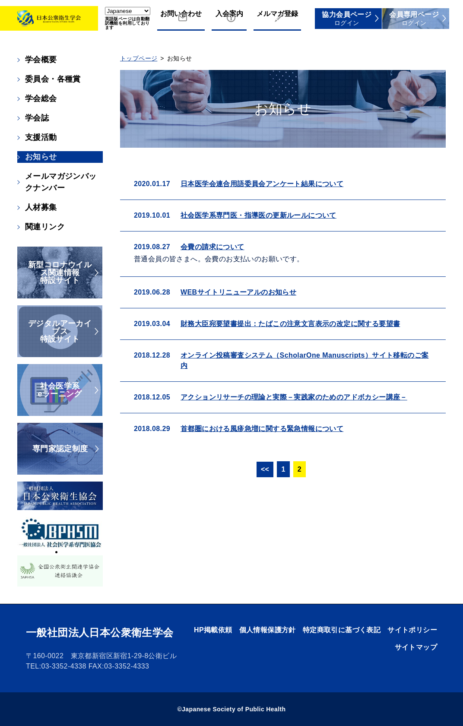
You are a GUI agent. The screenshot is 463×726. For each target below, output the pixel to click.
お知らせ (41, 156)
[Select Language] (128, 11)
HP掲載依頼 (213, 630)
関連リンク (45, 226)
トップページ (138, 58)
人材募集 (41, 207)
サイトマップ (416, 647)
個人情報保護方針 (267, 630)
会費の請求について (212, 246)
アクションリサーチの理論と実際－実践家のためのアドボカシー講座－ (294, 397)
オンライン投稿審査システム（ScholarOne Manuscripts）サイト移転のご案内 (305, 360)
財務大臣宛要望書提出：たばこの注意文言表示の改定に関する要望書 (290, 323)
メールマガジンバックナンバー (61, 182)
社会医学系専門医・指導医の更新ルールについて (258, 215)
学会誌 (37, 118)
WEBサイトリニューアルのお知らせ (238, 292)
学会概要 (41, 59)
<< (265, 469)
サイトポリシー (412, 630)
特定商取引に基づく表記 (342, 630)
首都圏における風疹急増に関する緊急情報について (262, 428)
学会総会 (41, 98)
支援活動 (41, 137)
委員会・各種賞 (53, 79)
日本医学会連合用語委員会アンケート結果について (262, 183)
